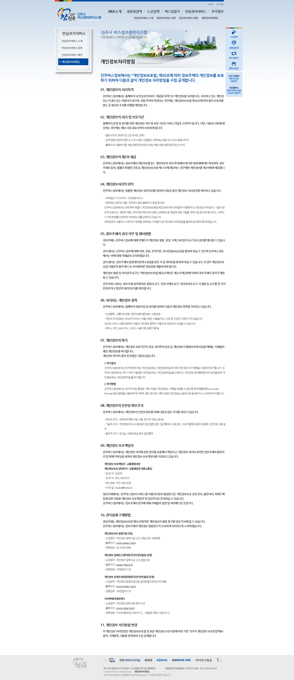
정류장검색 (134, 11)
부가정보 (218, 11)
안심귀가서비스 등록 (166, 18)
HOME (210, 4)
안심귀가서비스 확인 (188, 18)
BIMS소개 (114, 11)
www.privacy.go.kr (126, 542)
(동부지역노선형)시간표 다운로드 (234, 90)
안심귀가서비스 (195, 11)
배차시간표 (233, 65)
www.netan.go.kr (125, 608)
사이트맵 (220, 4)
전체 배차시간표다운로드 (234, 78)
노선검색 (153, 11)
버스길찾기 (172, 11)
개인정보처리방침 (209, 18)
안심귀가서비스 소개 (143, 18)
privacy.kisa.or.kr (124, 564)
